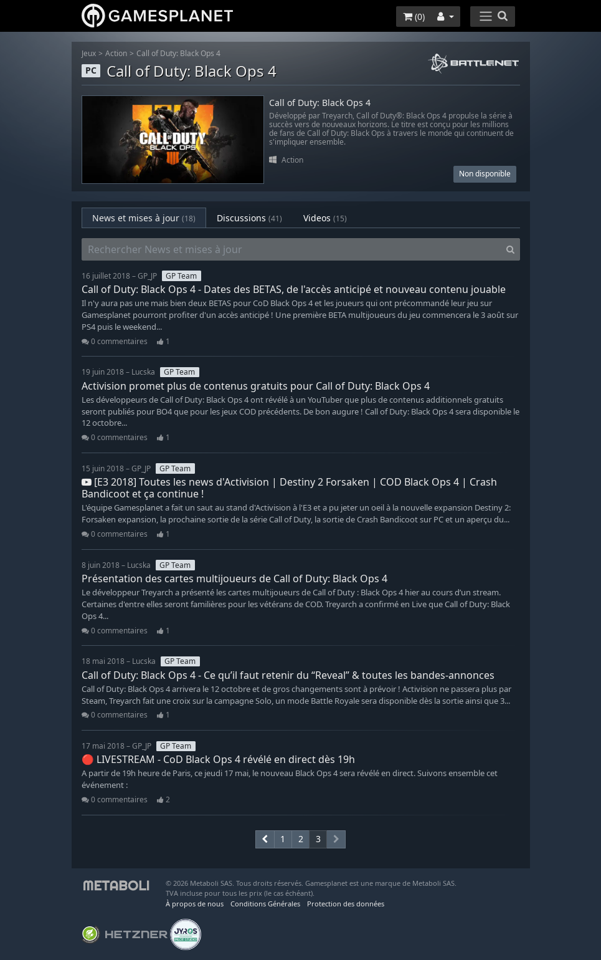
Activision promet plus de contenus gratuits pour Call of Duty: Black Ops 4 (256, 386)
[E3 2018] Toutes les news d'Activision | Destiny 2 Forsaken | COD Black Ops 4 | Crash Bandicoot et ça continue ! (289, 488)
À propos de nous (195, 903)
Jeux (89, 53)
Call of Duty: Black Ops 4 (178, 53)
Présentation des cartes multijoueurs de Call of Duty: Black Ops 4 (234, 578)
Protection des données (345, 903)
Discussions (249, 218)
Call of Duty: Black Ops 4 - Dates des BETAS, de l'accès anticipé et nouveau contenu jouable (294, 289)
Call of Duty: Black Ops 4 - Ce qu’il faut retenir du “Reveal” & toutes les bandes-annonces (288, 675)
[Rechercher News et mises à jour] (291, 249)
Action (116, 53)
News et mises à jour (144, 218)
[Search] (510, 249)
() (414, 16)
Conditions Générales (265, 903)
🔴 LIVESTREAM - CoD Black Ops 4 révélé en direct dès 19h (218, 759)
